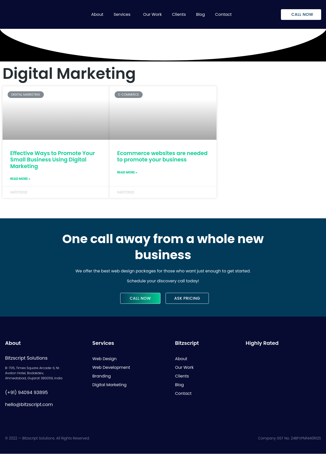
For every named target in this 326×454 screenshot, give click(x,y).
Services (122, 14)
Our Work (152, 14)
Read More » (20, 178)
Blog (200, 14)
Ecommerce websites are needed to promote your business (162, 156)
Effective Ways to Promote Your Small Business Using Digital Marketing (52, 159)
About (97, 14)
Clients (179, 14)
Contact (223, 14)
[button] (123, 14)
